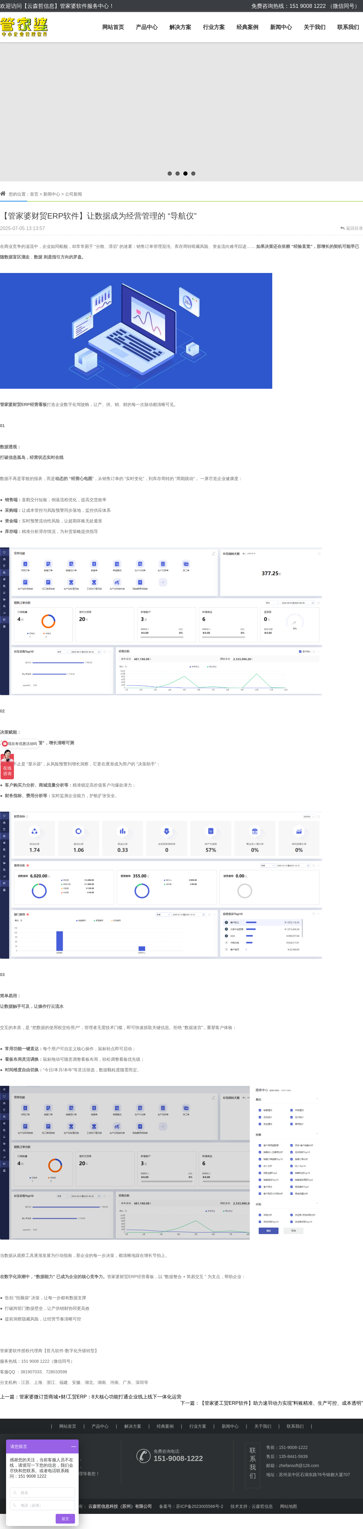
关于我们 (314, 27)
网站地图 (288, 1506)
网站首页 (113, 27)
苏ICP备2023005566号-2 (199, 1506)
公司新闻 (73, 194)
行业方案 (214, 27)
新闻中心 (281, 27)
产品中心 (147, 27)
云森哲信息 (262, 1506)
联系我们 (348, 27)
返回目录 (351, 228)
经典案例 (247, 27)
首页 (34, 194)
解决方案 (180, 27)
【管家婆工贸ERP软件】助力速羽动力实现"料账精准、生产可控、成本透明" (281, 1403)
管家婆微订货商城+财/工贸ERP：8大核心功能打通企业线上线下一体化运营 (100, 1396)
